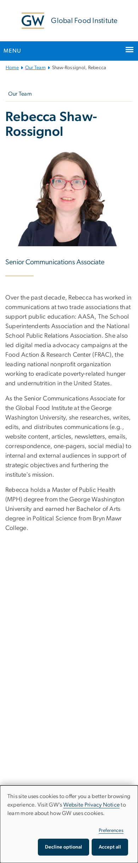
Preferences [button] (111, 830)
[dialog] (69, 824)
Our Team (35, 67)
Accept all (110, 847)
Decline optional (63, 847)
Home (12, 67)
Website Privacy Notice (91, 805)
